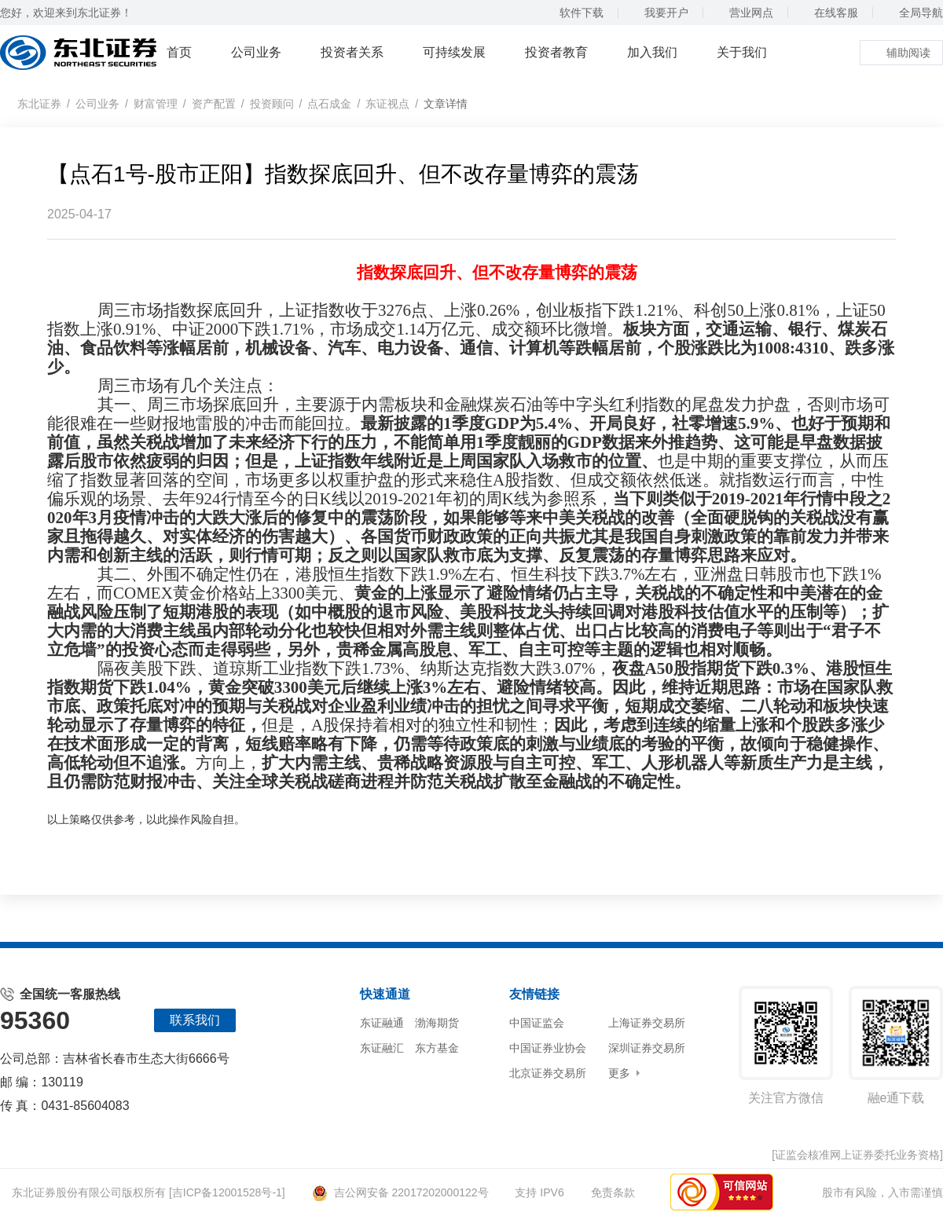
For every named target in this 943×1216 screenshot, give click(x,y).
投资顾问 (272, 103)
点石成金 (329, 103)
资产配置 (214, 103)
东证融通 (382, 1022)
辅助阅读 (901, 52)
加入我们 (652, 52)
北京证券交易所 (547, 1073)
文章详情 (446, 103)
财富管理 (156, 103)
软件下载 (574, 12)
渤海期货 (437, 1022)
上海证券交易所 (646, 1022)
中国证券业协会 (547, 1048)
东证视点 (387, 103)
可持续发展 (454, 52)
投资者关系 (352, 52)
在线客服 (828, 12)
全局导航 (913, 12)
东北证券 (39, 103)
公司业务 (256, 52)
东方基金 (437, 1048)
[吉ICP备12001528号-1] (227, 1192)
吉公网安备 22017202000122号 (400, 1192)
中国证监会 (536, 1022)
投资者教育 (556, 52)
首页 (179, 52)
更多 (619, 1073)
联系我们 (195, 1020)
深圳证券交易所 (646, 1048)
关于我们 (742, 52)
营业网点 (743, 12)
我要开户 (658, 12)
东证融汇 (382, 1048)
